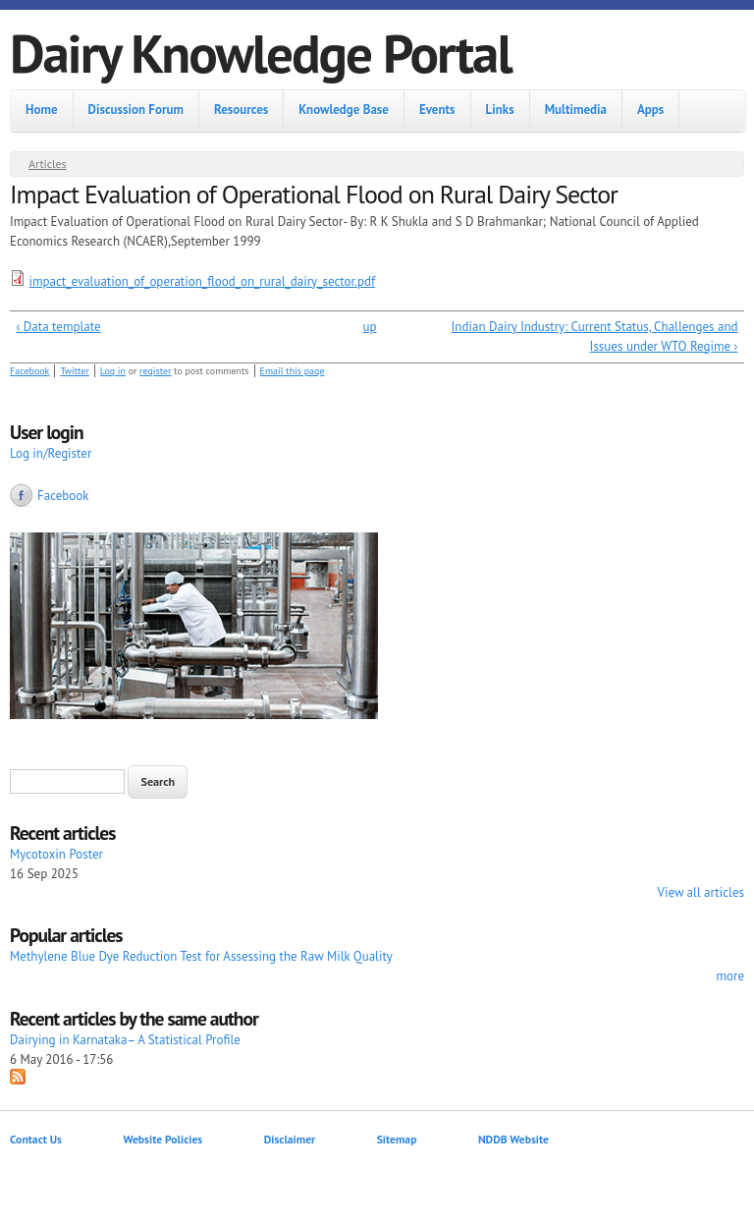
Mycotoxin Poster (56, 854)
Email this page (292, 370)
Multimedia (576, 109)
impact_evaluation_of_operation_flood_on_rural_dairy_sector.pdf (201, 281)
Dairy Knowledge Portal (261, 52)
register (155, 370)
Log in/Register (50, 453)
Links (500, 109)
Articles (47, 163)
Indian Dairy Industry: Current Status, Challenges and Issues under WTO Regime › (595, 336)
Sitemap (397, 1139)
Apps (650, 109)
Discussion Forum (136, 109)
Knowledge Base (343, 109)
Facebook (29, 370)
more (730, 976)
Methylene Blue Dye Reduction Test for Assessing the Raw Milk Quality (201, 956)
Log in (113, 370)
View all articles (701, 892)
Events (437, 109)
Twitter (74, 370)
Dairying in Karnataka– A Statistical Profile (125, 1039)
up (370, 326)
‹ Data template (59, 326)
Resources (241, 109)
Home (42, 109)
